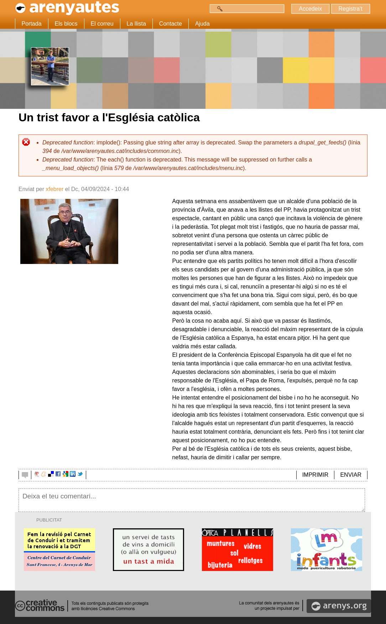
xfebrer (54, 189)
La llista (136, 24)
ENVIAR (350, 475)
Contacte (170, 24)
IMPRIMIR (315, 475)
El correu (102, 24)
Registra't (350, 9)
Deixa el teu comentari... (192, 500)
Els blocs (66, 24)
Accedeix (310, 9)
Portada (32, 24)
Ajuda (202, 24)
